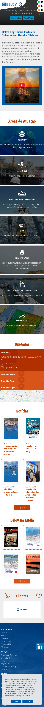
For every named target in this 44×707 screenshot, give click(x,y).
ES (40, 10)
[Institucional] (6, 633)
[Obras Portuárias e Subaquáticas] (10, 666)
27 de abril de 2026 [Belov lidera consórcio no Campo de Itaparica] (8, 487)
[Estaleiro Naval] (10, 658)
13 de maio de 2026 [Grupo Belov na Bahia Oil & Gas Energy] (30, 443)
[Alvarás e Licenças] (6, 641)
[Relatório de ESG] (6, 644)
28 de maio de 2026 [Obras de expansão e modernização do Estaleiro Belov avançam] (8, 443)
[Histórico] (6, 635)
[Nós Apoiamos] (6, 647)
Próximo (39, 595)
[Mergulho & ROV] (10, 664)
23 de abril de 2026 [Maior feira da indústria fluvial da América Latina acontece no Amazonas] (30, 487)
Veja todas (22, 507)
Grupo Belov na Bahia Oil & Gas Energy (30, 449)
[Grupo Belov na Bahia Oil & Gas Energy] (33, 428)
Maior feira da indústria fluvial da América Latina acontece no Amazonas (32, 495)
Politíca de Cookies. (26, 689)
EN (40, 6)
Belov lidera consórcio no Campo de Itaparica (10, 492)
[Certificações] (6, 638)
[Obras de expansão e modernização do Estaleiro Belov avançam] (11, 428)
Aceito (16, 701)
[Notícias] (5, 705)
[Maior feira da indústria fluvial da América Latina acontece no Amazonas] (33, 471)
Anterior (7, 595)
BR (40, 2)
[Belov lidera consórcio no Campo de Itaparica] (11, 471)
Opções (28, 701)
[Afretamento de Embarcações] (10, 655)
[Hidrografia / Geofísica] (10, 661)
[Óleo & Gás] (10, 669)
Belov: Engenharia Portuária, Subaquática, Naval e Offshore (20, 33)
